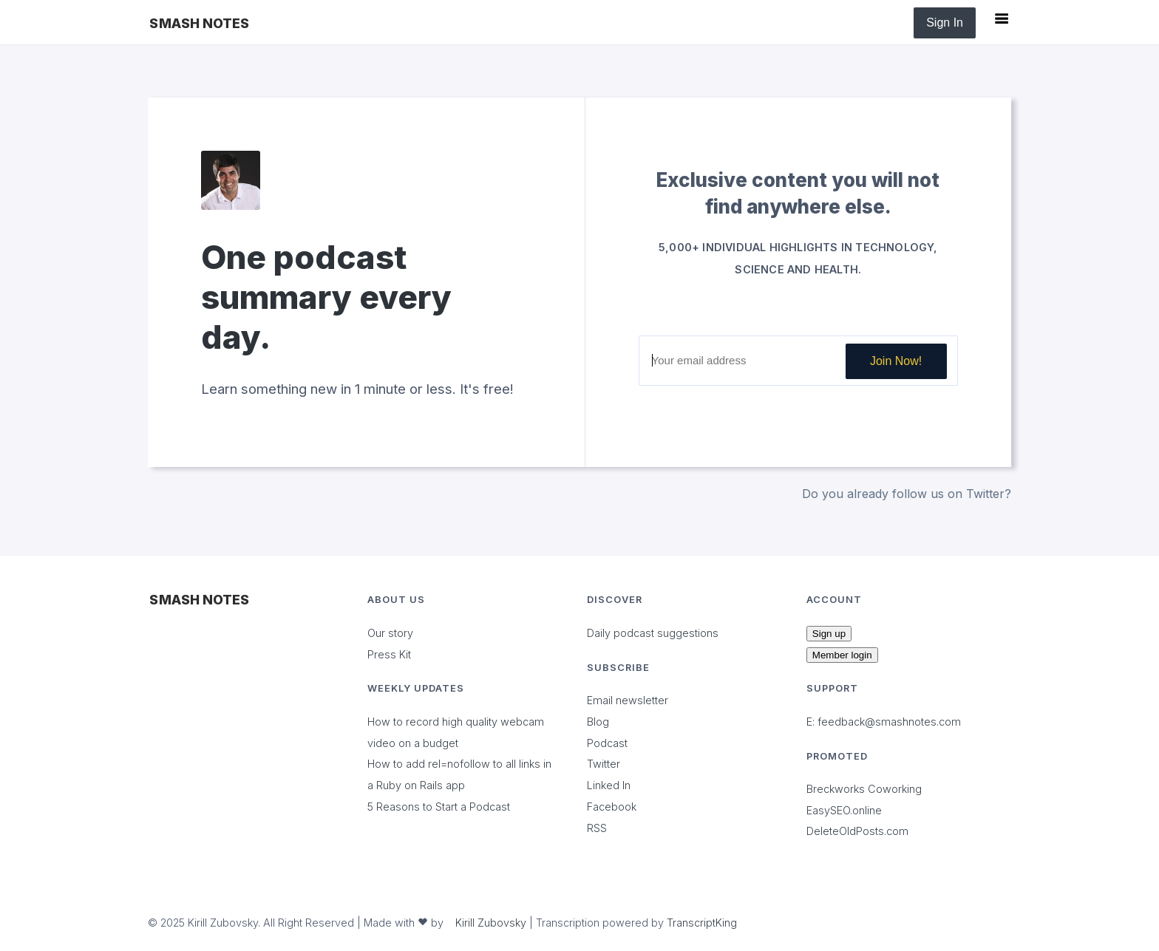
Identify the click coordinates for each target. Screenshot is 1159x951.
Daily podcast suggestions (652, 633)
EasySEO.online (844, 810)
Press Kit (389, 654)
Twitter (603, 763)
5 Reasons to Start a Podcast (438, 806)
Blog (598, 721)
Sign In (944, 22)
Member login (842, 655)
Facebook (611, 806)
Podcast (607, 743)
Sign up (829, 633)
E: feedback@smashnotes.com (883, 721)
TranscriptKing (702, 922)
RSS (597, 828)
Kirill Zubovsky (490, 922)
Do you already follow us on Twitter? (906, 493)
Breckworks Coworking (864, 789)
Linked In (609, 785)
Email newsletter (627, 700)
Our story (390, 633)
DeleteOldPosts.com (857, 831)
